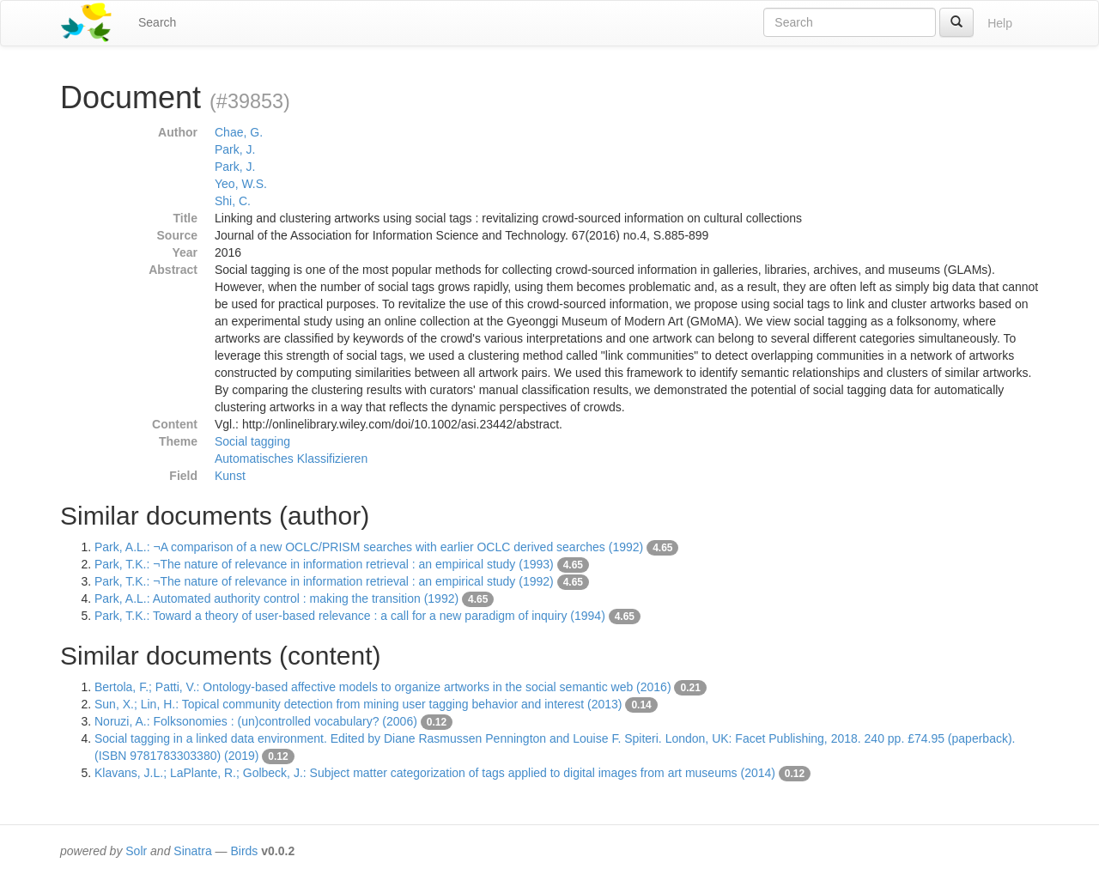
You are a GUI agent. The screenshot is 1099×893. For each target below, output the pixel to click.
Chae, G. (239, 132)
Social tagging (252, 441)
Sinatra (192, 851)
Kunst (230, 476)
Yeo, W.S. (241, 184)
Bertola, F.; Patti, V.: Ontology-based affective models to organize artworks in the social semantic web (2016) (382, 687)
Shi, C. (233, 201)
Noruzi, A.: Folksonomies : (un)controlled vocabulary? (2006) (255, 721)
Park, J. (235, 149)
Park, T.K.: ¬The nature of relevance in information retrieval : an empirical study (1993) (324, 564)
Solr (136, 851)
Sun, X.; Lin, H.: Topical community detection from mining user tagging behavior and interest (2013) (358, 704)
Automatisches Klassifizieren (291, 458)
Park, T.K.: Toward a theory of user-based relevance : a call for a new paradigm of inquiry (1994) (349, 616)
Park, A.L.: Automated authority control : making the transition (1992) (276, 598)
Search (157, 22)
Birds (244, 851)
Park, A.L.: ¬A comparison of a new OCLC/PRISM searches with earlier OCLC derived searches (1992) (368, 547)
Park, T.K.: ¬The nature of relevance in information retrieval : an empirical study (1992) (324, 581)
